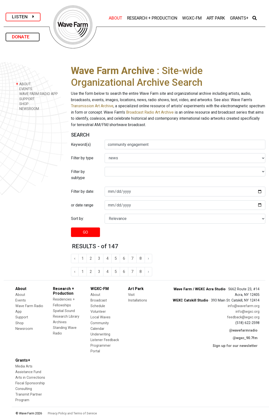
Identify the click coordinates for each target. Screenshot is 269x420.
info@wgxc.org (247, 312)
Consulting (23, 389)
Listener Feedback (104, 340)
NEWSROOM (27, 108)
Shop (19, 323)
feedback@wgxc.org (243, 317)
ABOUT (116, 17)
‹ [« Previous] (74, 258)
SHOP (22, 103)
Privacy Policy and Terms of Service (72, 413)
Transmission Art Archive (92, 106)
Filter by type (82, 158)
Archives (60, 322)
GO (85, 232)
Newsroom (24, 329)
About (20, 295)
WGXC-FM (192, 17)
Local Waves (100, 317)
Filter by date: (82, 191)
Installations (137, 300)
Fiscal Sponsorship (30, 383)
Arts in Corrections (30, 378)
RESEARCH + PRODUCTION (152, 17)
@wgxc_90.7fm (245, 338)
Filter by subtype (78, 174)
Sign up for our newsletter (235, 346)
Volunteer (98, 312)
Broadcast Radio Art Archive (150, 112)
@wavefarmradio (243, 330)
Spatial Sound (64, 311)
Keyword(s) (81, 144)
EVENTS (24, 88)
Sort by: (77, 218)
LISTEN (23, 17)
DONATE (22, 37)
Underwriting (100, 334)
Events (20, 300)
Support (21, 317)
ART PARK (216, 17)
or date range (82, 205)
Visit (131, 295)
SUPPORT (25, 99)
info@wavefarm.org (243, 306)
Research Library (66, 316)
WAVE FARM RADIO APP (37, 93)
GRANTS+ (239, 17)
